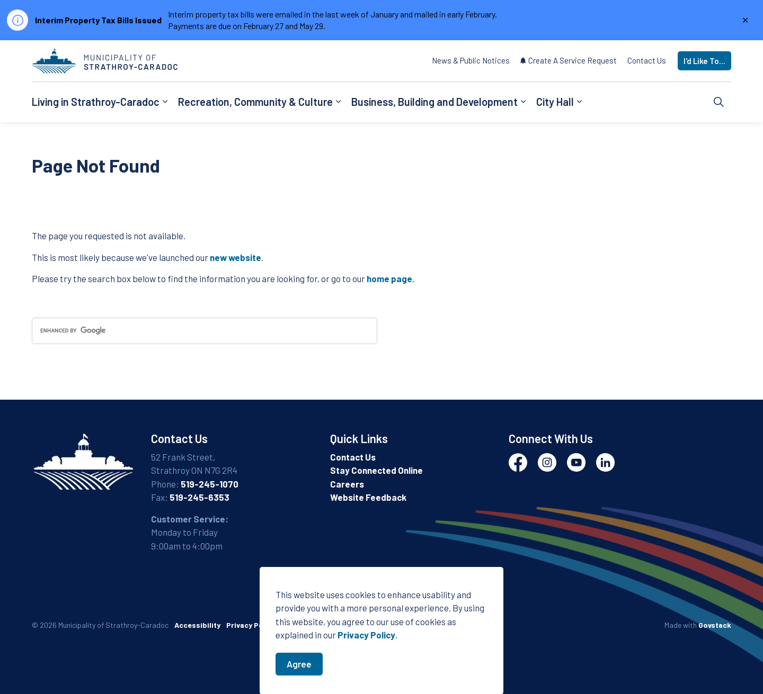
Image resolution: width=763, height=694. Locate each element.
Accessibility (197, 624)
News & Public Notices (471, 60)
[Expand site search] (719, 102)
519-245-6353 (199, 497)
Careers (347, 484)
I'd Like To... (704, 61)
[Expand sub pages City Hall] (579, 102)
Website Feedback (368, 497)
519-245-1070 (209, 484)
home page (389, 278)
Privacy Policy (366, 682)
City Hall (555, 101)
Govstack (714, 624)
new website (235, 257)
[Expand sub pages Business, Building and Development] (523, 102)
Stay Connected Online (376, 470)
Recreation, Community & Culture (255, 101)
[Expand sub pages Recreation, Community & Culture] (338, 102)
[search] (204, 331)
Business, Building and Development (434, 101)
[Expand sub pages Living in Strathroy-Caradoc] (164, 102)
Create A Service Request (568, 60)
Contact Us (646, 60)
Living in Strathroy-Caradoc (95, 101)
